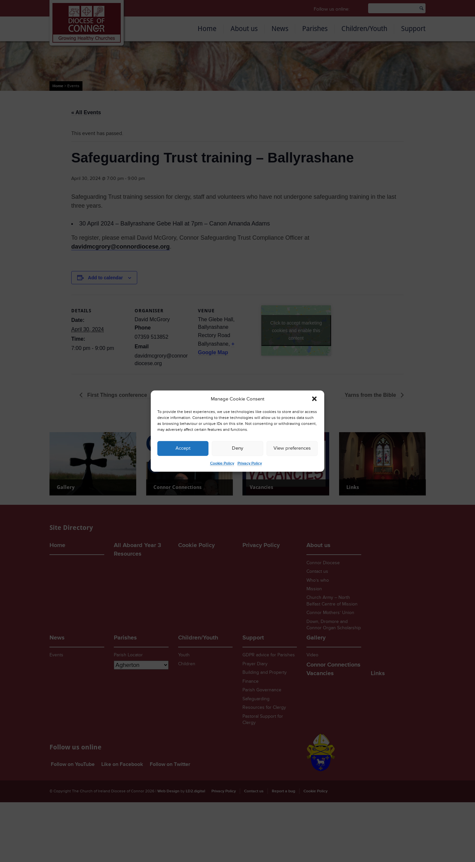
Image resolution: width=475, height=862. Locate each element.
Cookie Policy (222, 463)
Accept (182, 448)
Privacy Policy (250, 463)
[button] (314, 399)
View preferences (292, 448)
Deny (237, 448)
